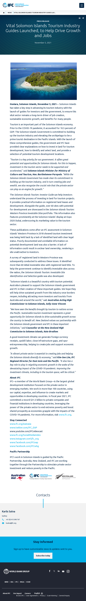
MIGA (22, 582)
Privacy (42, 596)
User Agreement (32, 596)
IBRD (6, 582)
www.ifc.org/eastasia (20, 424)
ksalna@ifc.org (11, 523)
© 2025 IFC (20, 596)
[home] (4, 12)
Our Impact (17, 593)
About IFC (6, 593)
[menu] (81, 5)
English (37, 593)
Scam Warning (52, 596)
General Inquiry (64, 596)
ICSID (28, 582)
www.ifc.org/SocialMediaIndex (25, 435)
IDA (12, 582)
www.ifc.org (65, 414)
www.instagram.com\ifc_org (24, 438)
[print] (79, 18)
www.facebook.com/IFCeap (24, 442)
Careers (28, 593)
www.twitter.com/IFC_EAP (23, 427)
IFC (16, 582)
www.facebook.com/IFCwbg (24, 446)
